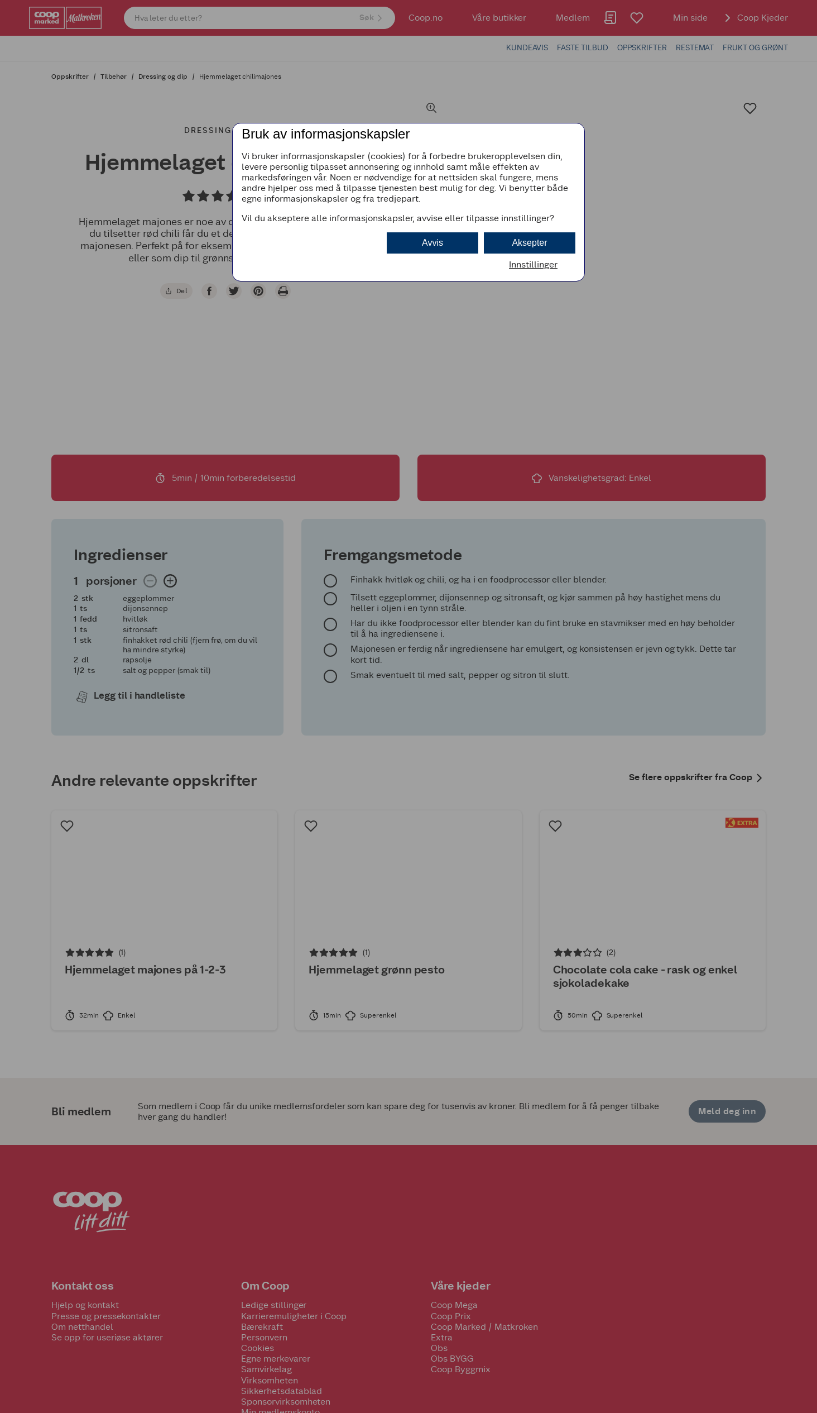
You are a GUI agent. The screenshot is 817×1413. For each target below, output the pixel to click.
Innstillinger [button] (533, 264)
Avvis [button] (432, 242)
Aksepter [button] (529, 242)
